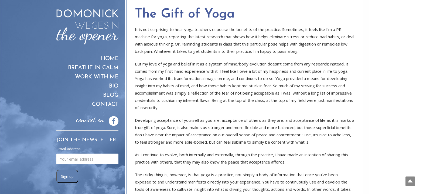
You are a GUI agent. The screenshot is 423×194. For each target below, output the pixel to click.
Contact (105, 104)
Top (410, 181)
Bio (113, 86)
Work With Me (96, 77)
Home (109, 58)
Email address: (68, 148)
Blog (110, 95)
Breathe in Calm (93, 68)
